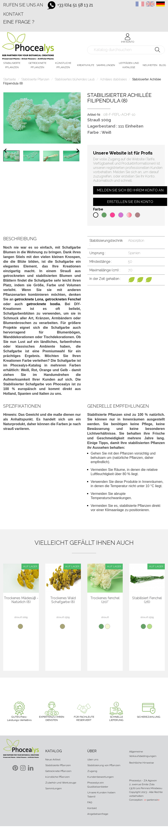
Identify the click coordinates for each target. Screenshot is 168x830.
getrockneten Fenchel (63, 299)
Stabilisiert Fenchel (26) (147, 600)
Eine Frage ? (18, 22)
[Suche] (126, 50)
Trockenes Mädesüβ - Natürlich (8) (21, 600)
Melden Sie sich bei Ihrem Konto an (130, 190)
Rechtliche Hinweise (141, 762)
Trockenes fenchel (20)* (105, 600)
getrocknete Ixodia (43, 304)
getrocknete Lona (29, 299)
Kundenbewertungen (100, 776)
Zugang (92, 771)
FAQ (89, 802)
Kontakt (13, 14)
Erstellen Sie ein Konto (130, 202)
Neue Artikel (52, 759)
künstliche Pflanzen (57, 776)
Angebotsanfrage (97, 813)
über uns (92, 759)
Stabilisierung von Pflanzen (103, 765)
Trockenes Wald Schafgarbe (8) (63, 600)
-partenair (151, 799)
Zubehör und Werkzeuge (60, 782)
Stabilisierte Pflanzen (58, 765)
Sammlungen (53, 788)
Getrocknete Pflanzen (58, 771)
